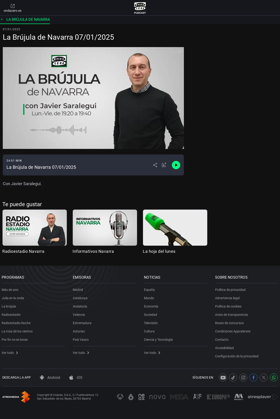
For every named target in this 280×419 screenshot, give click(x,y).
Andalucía (80, 305)
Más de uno (10, 289)
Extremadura (82, 322)
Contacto (222, 339)
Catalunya (80, 297)
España (150, 289)
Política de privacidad (231, 289)
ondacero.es (12, 7)
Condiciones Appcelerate (233, 330)
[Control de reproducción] (176, 165)
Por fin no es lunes (15, 339)
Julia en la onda (13, 297)
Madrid (78, 289)
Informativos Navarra (93, 251)
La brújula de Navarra (25, 19)
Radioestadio (11, 314)
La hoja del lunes (159, 251)
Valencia (79, 314)
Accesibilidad (225, 347)
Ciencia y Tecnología (159, 339)
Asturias (79, 330)
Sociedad (151, 314)
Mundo (150, 297)
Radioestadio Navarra (23, 251)
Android (50, 377)
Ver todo (10, 352)
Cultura (150, 330)
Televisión (151, 322)
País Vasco (81, 339)
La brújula (9, 305)
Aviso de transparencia (232, 314)
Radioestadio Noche (16, 322)
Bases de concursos (230, 322)
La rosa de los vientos (17, 330)
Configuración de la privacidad (237, 355)
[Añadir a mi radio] (164, 165)
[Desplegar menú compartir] (155, 165)
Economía (152, 305)
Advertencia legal (228, 297)
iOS (75, 377)
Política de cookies (229, 305)
